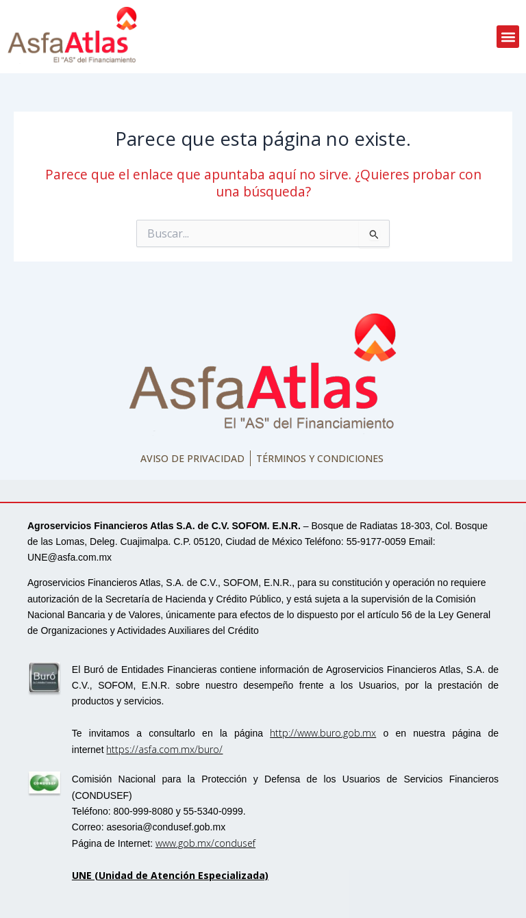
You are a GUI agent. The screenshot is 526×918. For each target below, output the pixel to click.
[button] (508, 36)
